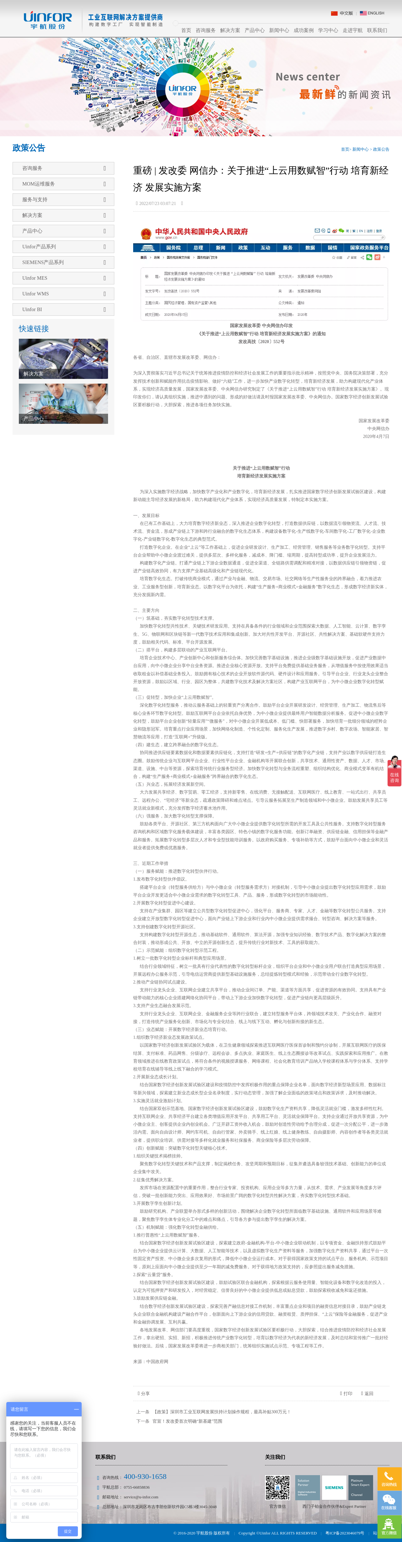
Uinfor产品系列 (64, 247)
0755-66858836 (136, 1487)
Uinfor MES (64, 278)
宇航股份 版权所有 (214, 1533)
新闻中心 (279, 30)
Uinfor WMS (64, 294)
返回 (367, 1393)
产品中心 (255, 30)
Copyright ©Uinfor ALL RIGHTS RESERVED (278, 1533)
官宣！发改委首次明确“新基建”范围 (187, 1421)
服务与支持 (64, 200)
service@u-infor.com (141, 1497)
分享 (144, 1393)
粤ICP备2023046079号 (344, 1533)
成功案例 (304, 30)
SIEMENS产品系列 (64, 262)
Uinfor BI (64, 309)
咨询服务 (206, 30)
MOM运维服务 (64, 184)
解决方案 (230, 30)
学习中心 (328, 30)
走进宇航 (353, 30)
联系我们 (377, 30)
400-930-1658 (145, 1476)
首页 (186, 30)
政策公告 (381, 149)
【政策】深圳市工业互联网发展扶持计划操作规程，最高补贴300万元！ (222, 1412)
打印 (346, 1393)
